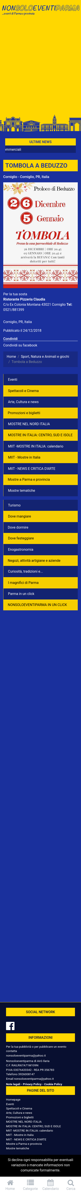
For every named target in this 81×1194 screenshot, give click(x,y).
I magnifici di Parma (23, 583)
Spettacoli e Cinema (23, 391)
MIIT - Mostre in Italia (24, 457)
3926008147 (26, 1074)
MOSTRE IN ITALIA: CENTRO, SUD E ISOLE (40, 435)
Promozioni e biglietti (24, 413)
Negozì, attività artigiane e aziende (34, 561)
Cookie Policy (53, 1084)
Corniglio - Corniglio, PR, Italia (26, 177)
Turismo (14, 505)
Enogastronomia (20, 549)
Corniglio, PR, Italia (17, 322)
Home (10, 1185)
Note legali (13, 1084)
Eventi (12, 379)
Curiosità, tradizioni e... (25, 571)
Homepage (13, 1099)
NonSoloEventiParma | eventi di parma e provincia (40, 12)
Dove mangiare (19, 516)
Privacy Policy (32, 1084)
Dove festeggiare (21, 538)
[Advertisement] (40, 67)
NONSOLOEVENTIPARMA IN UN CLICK (37, 605)
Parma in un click (21, 594)
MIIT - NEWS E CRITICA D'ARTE (31, 469)
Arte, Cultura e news (23, 402)
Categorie (30, 1185)
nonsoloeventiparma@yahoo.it (26, 1055)
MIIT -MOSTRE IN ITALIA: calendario (35, 446)
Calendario (51, 1185)
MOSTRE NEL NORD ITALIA (29, 424)
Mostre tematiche (21, 490)
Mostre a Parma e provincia (29, 479)
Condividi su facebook (20, 345)
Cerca (71, 1185)
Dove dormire (18, 527)
